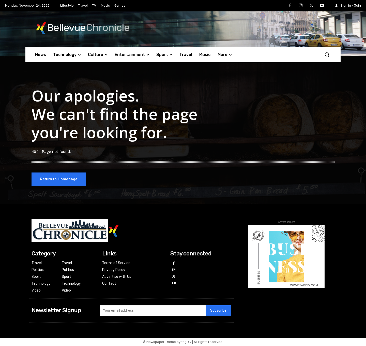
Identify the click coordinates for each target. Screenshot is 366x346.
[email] (152, 311)
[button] (326, 54)
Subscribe (218, 311)
